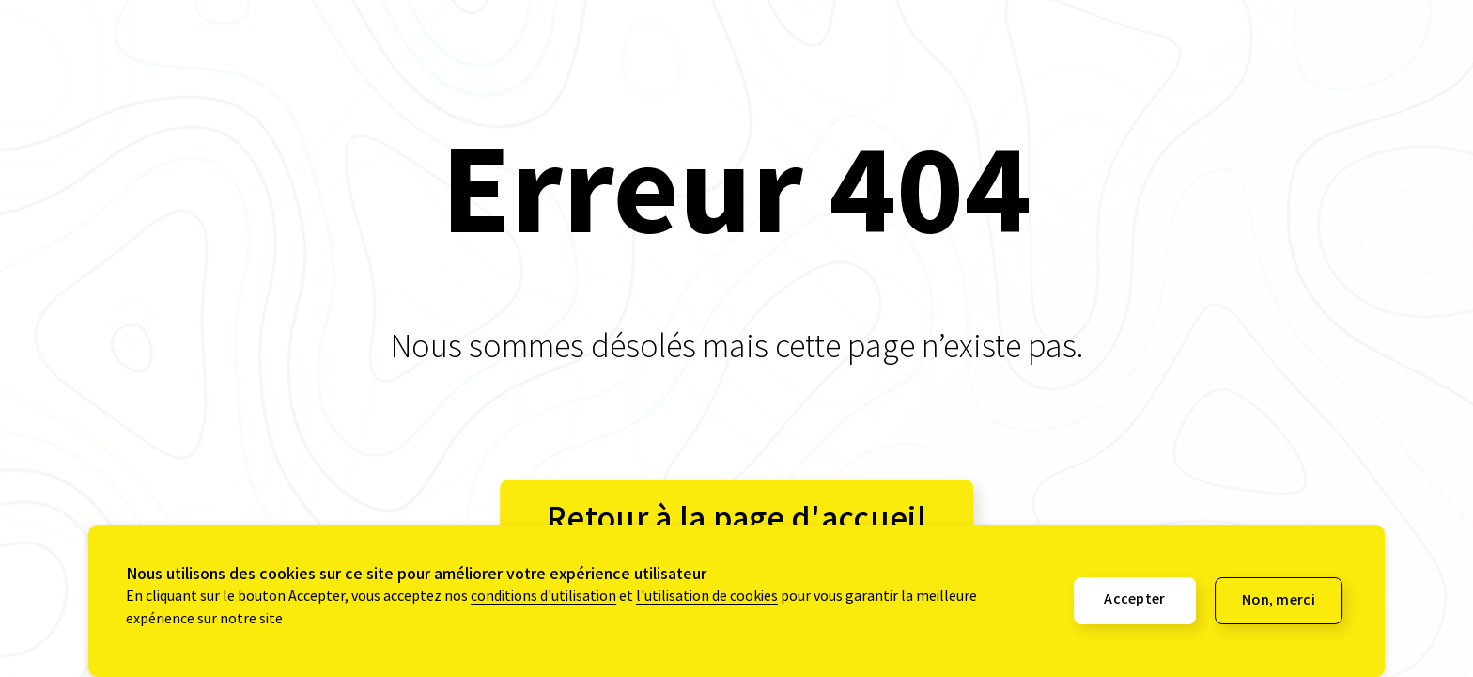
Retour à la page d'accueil (736, 519)
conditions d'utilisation (543, 598)
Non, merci (1278, 602)
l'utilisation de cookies (707, 598)
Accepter (1134, 601)
